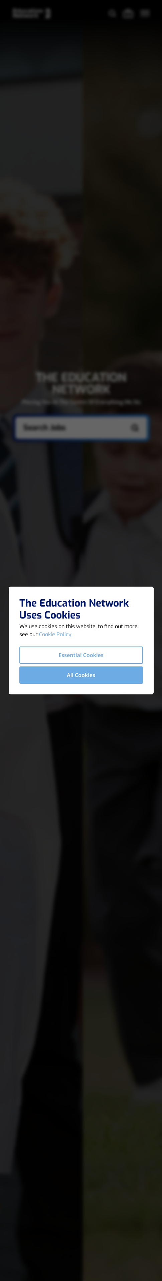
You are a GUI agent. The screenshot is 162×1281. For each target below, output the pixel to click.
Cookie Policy (55, 634)
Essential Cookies (80, 655)
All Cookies (81, 675)
